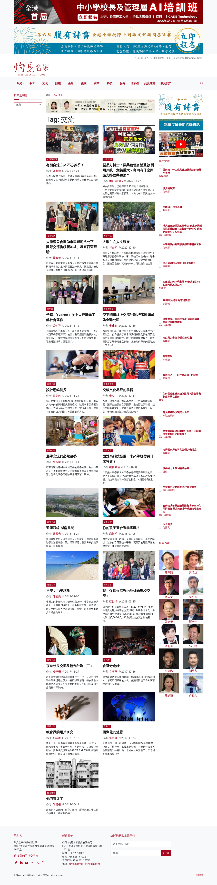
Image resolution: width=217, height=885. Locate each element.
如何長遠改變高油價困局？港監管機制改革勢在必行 (192, 396)
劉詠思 (57, 738)
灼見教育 (108, 450)
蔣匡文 (186, 213)
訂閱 (166, 853)
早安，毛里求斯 (58, 591)
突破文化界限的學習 (118, 390)
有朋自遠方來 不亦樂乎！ (65, 165)
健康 (83, 83)
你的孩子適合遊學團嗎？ (121, 528)
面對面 (50, 309)
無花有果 (187, 356)
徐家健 (186, 306)
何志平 (186, 191)
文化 (45, 83)
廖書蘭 (186, 269)
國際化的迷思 (113, 732)
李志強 (186, 359)
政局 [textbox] (18, 104)
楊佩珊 (57, 671)
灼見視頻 (108, 159)
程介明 (113, 247)
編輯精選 (114, 467)
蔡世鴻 (113, 601)
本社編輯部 (116, 181)
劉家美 (186, 291)
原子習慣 (187, 524)
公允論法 (51, 236)
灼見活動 (149, 83)
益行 (185, 474)
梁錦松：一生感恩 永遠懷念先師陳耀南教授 (191, 172)
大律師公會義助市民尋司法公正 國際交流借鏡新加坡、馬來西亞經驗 (71, 247)
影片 (122, 83)
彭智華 (57, 462)
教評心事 (51, 384)
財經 (58, 83)
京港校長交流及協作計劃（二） (70, 666)
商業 (96, 83)
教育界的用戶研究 (59, 732)
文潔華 (113, 671)
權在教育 (51, 793)
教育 (32, 83)
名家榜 (135, 83)
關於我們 (166, 83)
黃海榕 (57, 257)
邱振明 (113, 533)
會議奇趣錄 (111, 666)
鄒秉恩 (186, 381)
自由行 (107, 726)
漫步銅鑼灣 (188, 188)
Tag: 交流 (58, 95)
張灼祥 (57, 325)
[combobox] (28, 105)
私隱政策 (199, 875)
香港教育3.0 (109, 309)
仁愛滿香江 (52, 159)
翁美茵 (57, 395)
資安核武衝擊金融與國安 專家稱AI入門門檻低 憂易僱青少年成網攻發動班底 (192, 511)
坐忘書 (107, 660)
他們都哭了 (54, 799)
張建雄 (186, 344)
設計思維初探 (56, 390)
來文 (185, 403)
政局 (19, 83)
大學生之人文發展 (116, 242)
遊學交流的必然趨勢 (61, 456)
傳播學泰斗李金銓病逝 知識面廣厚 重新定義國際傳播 (192, 322)
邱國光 (57, 596)
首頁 (48, 95)
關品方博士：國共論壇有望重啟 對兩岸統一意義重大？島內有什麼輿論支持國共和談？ (128, 170)
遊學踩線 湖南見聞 (60, 528)
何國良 (186, 527)
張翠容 (113, 738)
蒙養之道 (108, 522)
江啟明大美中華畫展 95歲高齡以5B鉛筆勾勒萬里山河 (192, 284)
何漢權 (57, 804)
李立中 (113, 395)
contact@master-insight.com (84, 863)
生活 (71, 83)
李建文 (113, 325)
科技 (109, 83)
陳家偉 (57, 171)
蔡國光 (57, 533)
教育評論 (108, 236)
